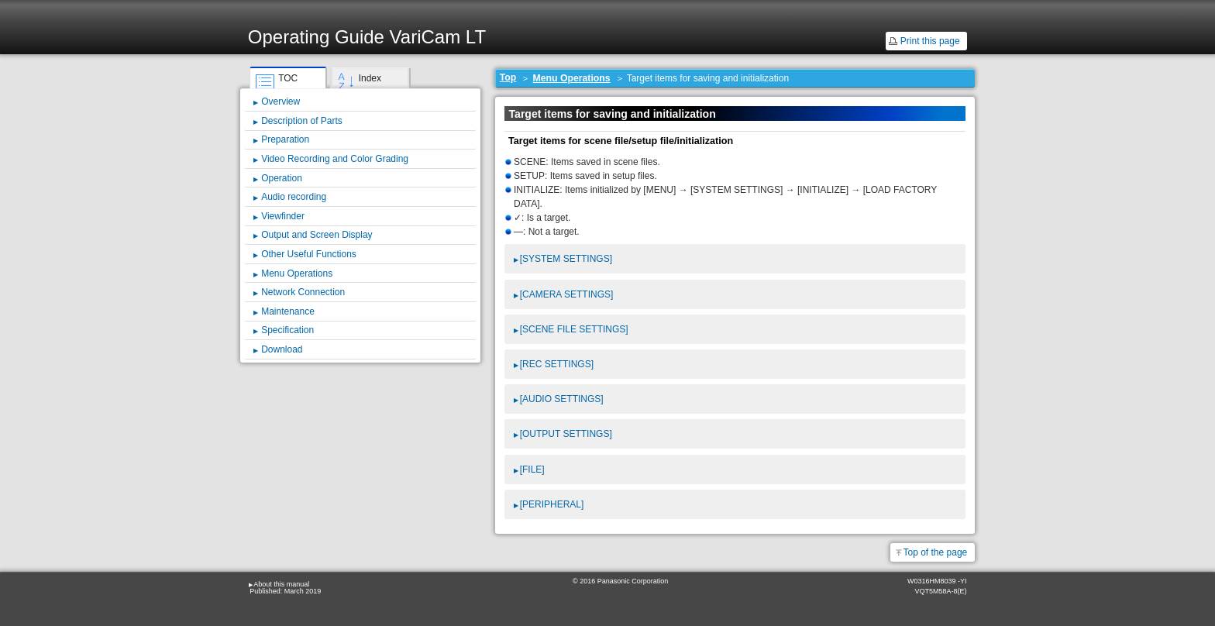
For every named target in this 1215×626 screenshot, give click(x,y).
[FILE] (532, 469)
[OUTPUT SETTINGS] (566, 433)
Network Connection (303, 292)
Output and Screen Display (316, 234)
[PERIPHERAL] (552, 504)
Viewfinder (283, 216)
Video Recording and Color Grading (334, 158)
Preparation (285, 139)
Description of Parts (301, 120)
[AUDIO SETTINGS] (562, 399)
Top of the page (936, 552)
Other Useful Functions (308, 254)
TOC (288, 78)
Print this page (930, 41)
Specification (287, 330)
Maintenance (288, 311)
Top (508, 77)
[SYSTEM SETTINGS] (566, 258)
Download (281, 349)
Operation (281, 178)
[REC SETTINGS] (557, 364)
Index (370, 78)
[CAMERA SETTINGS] (567, 294)
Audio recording (293, 196)
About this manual (281, 584)
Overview (280, 101)
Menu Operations (572, 78)
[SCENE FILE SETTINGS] (574, 329)
